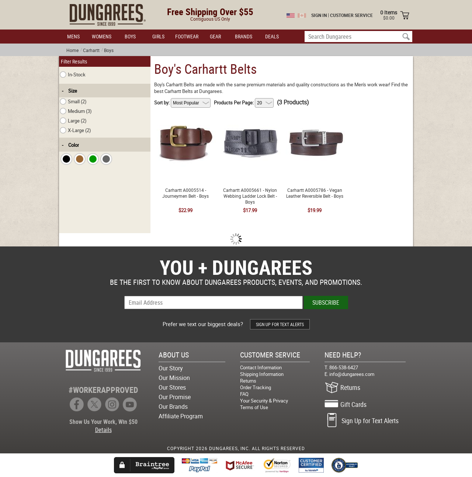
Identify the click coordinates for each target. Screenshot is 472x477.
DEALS (272, 36)
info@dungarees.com (351, 374)
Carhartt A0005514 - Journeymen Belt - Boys (185, 118)
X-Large (75, 130)
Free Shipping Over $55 (210, 12)
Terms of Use (254, 407)
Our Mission (174, 378)
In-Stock (73, 74)
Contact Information (261, 367)
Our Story (171, 368)
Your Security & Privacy (264, 400)
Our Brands (173, 406)
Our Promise (175, 397)
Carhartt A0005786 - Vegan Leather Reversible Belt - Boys (314, 118)
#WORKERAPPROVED (103, 389)
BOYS (130, 36)
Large (73, 120)
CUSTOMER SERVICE (351, 15)
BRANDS (243, 36)
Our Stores (172, 387)
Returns (248, 380)
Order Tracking (255, 387)
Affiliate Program (181, 416)
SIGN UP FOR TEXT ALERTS (280, 324)
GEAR (215, 36)
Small (73, 101)
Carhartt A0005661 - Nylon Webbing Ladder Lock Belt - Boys (250, 120)
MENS (73, 36)
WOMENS (101, 36)
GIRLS (158, 36)
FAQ (244, 394)
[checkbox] (66, 159)
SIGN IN (319, 15)
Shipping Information (262, 374)
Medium (76, 111)
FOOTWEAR (186, 36)
